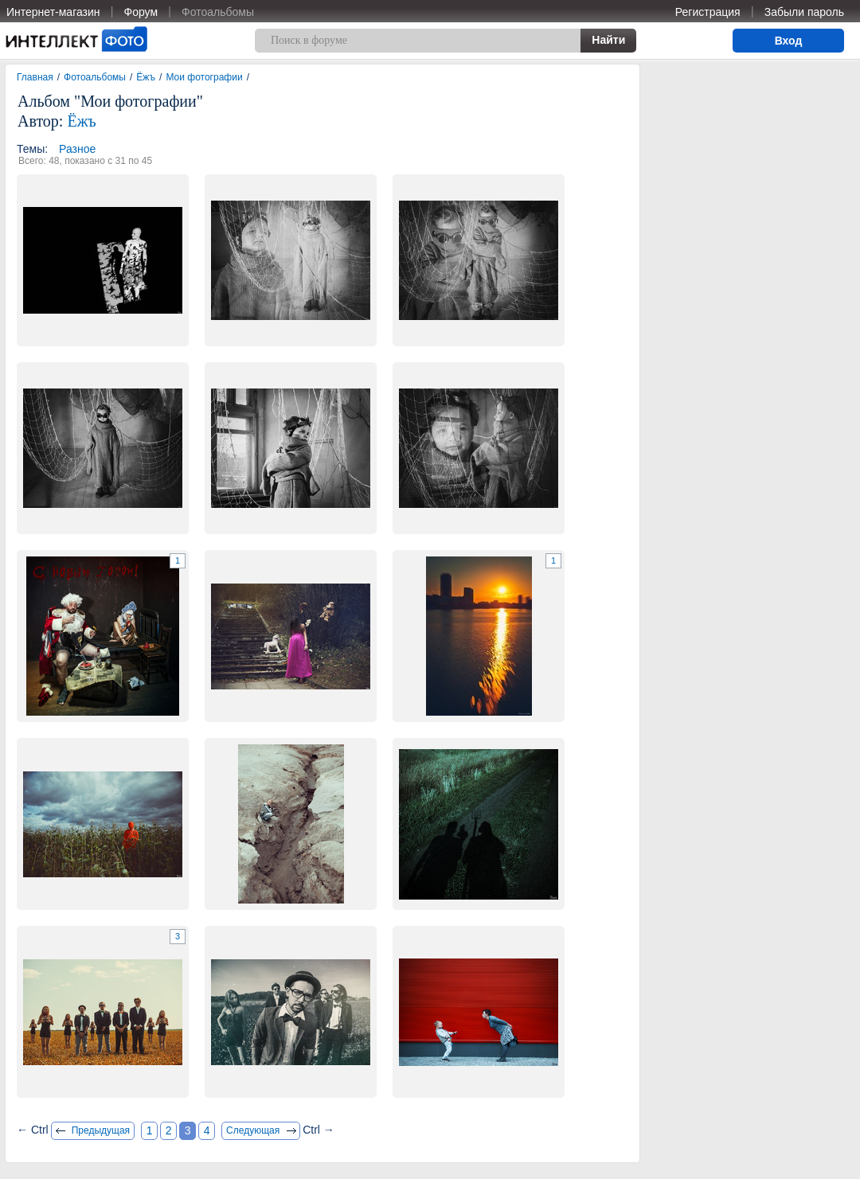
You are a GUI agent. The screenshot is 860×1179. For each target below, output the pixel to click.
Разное (77, 148)
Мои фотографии (204, 77)
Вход (789, 40)
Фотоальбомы (218, 12)
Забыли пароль (804, 12)
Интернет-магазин (53, 12)
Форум (141, 12)
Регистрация (708, 12)
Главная (35, 77)
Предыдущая (101, 1130)
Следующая (253, 1130)
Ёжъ (145, 77)
